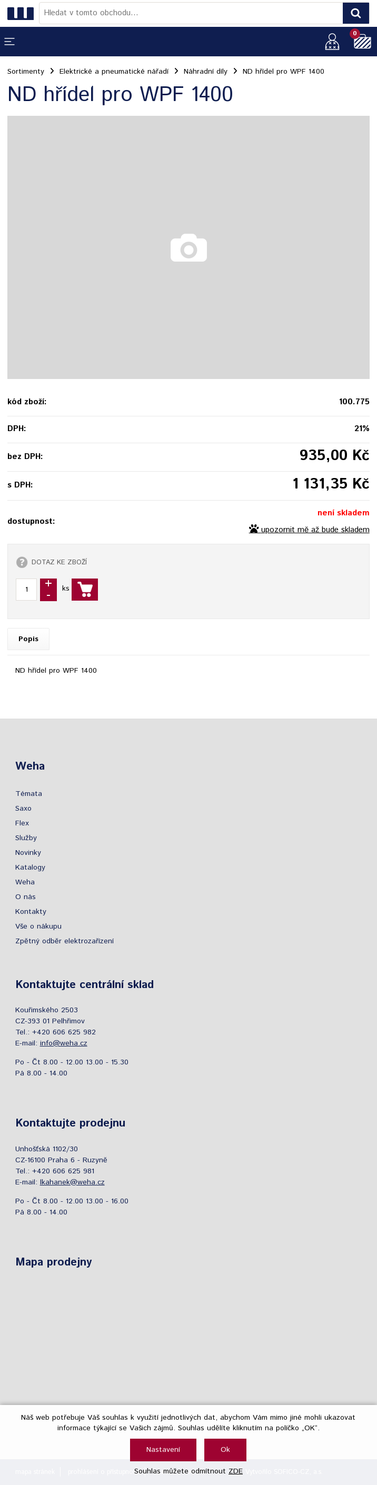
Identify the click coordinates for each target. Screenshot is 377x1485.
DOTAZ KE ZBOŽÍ (59, 562)
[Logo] (23, 13)
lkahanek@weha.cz (72, 1182)
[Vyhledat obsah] (356, 13)
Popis (28, 639)
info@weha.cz (63, 1043)
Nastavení (163, 1449)
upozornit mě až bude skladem (315, 530)
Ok (225, 1449)
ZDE (236, 1471)
